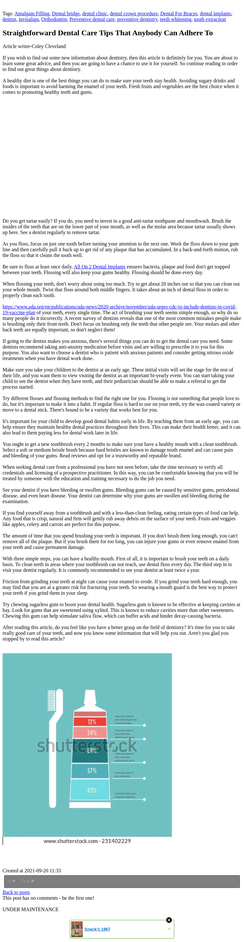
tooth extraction (210, 19)
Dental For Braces (178, 13)
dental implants (215, 13)
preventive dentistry (137, 19)
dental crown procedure (134, 13)
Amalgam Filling (32, 13)
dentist (9, 19)
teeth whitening (175, 19)
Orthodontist (54, 19)
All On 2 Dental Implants (99, 266)
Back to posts (16, 892)
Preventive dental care (92, 19)
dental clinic (94, 13)
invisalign (29, 19)
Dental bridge (66, 13)
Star (28, 881)
